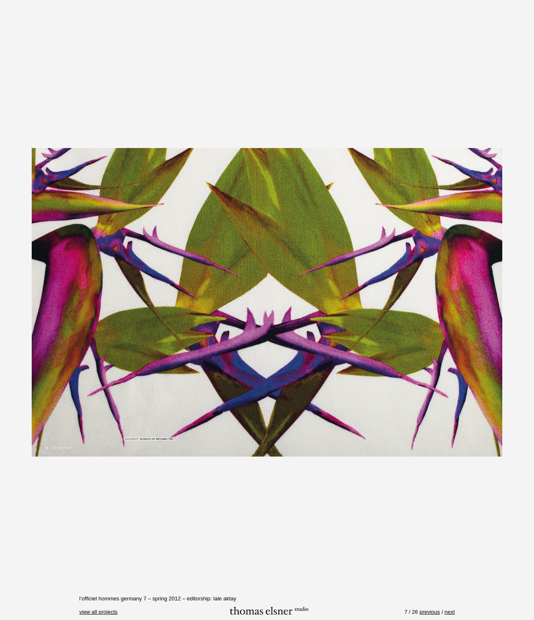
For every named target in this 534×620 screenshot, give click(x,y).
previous (429, 612)
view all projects (98, 612)
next (449, 612)
